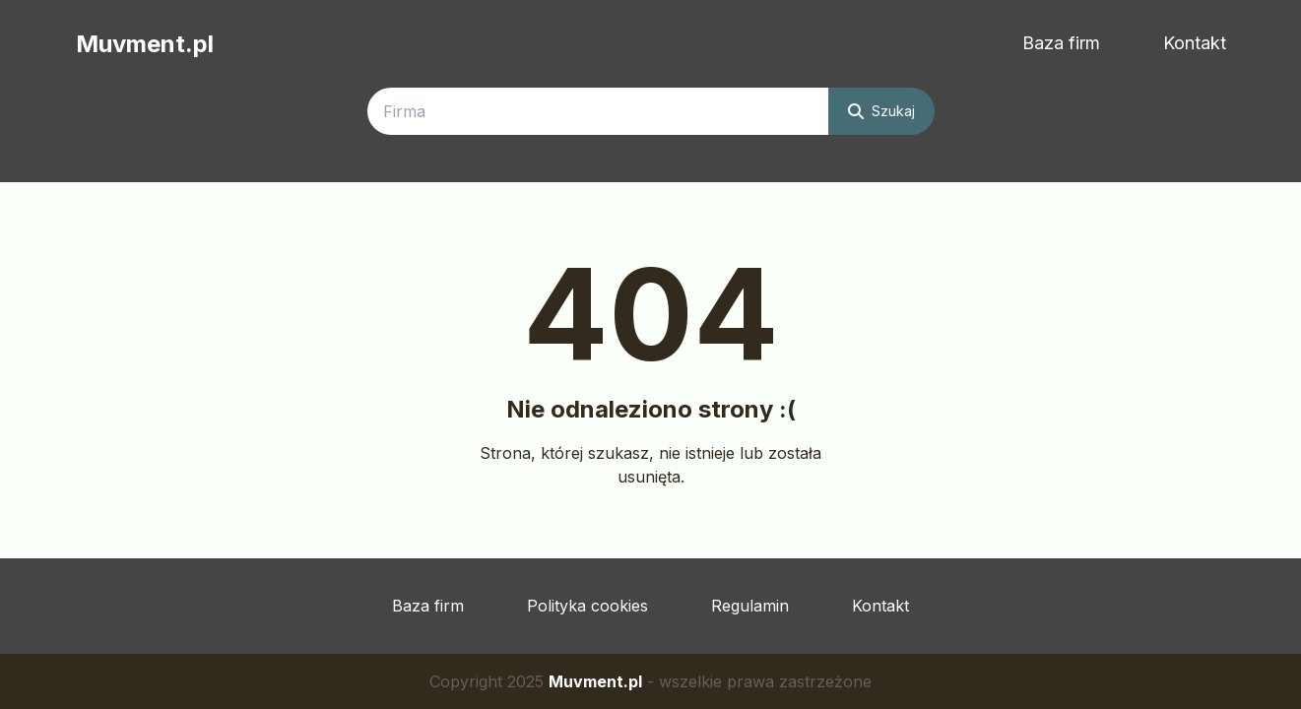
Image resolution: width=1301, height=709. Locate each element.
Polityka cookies (587, 605)
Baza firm (1061, 42)
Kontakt (1194, 42)
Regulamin (750, 605)
